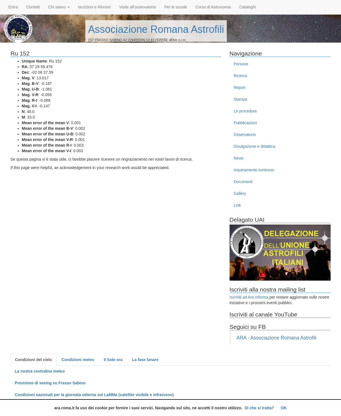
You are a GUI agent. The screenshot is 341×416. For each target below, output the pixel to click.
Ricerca (240, 75)
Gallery (240, 193)
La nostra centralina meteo (40, 371)
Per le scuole (175, 7)
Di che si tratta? (259, 408)
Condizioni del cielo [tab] (33, 359)
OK (284, 408)
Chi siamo (59, 7)
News (239, 158)
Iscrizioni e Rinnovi (94, 7)
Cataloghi (247, 7)
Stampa (240, 99)
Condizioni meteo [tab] (77, 359)
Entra (13, 7)
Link (237, 205)
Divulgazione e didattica (254, 146)
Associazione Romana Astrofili (156, 29)
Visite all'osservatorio (137, 7)
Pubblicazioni (245, 123)
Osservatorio (245, 134)
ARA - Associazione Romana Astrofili (277, 338)
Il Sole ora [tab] (113, 359)
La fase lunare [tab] (145, 359)
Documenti (243, 181)
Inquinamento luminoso (254, 170)
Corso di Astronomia (213, 7)
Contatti (33, 7)
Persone (241, 64)
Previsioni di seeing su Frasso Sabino (50, 383)
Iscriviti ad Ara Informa (249, 297)
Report (240, 87)
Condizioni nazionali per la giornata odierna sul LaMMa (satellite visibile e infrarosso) (94, 394)
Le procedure (245, 111)
